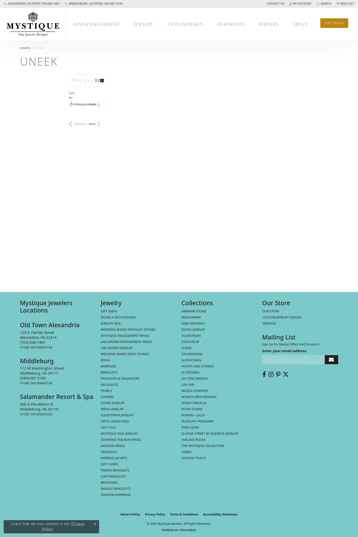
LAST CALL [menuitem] (108, 427)
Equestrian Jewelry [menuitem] (117, 415)
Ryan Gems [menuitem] (190, 427)
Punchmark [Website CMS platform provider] (188, 530)
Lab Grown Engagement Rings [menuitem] (126, 341)
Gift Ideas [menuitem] (109, 311)
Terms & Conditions (184, 514)
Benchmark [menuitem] (191, 317)
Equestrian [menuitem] (191, 335)
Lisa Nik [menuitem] (188, 384)
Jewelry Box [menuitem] (111, 323)
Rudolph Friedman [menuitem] (198, 421)
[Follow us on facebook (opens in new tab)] (264, 374)
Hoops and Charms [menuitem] (198, 366)
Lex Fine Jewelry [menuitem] (195, 378)
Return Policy (130, 514)
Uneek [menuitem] (187, 452)
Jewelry (143, 24)
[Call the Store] (33, 342)
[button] (275, 3)
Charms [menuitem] (107, 397)
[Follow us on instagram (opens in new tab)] (271, 374)
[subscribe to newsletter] (331, 359)
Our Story (271, 311)
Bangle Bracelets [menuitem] (116, 488)
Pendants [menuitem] (109, 452)
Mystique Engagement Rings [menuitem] (125, 335)
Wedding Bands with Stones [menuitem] (125, 354)
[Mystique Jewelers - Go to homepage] (35, 24)
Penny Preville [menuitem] (194, 403)
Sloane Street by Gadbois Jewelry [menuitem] (210, 433)
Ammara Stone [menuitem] (194, 311)
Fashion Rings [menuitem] (113, 446)
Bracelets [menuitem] (109, 372)
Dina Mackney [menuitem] (193, 323)
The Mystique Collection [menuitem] (203, 446)
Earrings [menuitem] (108, 366)
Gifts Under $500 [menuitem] (115, 421)
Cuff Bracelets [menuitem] (113, 476)
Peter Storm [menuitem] (192, 409)
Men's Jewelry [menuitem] (112, 409)
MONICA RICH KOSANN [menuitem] (118, 317)
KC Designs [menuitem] (191, 372)
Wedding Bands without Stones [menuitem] (128, 329)
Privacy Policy (155, 514)
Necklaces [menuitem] (109, 384)
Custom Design (185, 24)
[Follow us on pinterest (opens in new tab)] (278, 374)
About (300, 24)
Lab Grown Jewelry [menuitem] (117, 348)
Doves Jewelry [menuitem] (193, 329)
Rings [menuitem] (105, 360)
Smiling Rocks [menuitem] (194, 439)
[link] (32, 3)
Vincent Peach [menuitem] (194, 458)
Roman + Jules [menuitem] (193, 415)
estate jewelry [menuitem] (113, 403)
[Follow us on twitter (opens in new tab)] (286, 374)
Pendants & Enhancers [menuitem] (120, 378)
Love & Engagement (96, 24)
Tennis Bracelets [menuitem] (115, 470)
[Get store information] (36, 347)
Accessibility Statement (220, 514)
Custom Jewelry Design (282, 317)
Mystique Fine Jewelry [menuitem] (119, 433)
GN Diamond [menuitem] (192, 354)
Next (329, 102)
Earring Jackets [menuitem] (114, 458)
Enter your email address (284, 350)
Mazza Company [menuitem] (195, 390)
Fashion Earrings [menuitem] (116, 494)
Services (268, 24)
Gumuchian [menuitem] (191, 360)
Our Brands (231, 24)
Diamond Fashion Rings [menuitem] (121, 439)
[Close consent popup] (95, 524)
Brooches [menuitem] (109, 482)
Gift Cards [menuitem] (109, 464)
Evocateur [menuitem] (190, 341)
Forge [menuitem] (187, 348)
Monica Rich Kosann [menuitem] (199, 397)
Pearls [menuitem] (106, 390)
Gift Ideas (334, 23)
